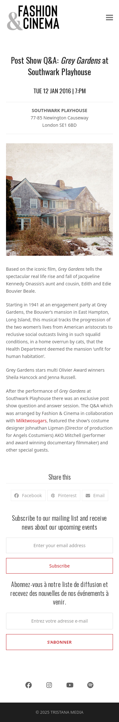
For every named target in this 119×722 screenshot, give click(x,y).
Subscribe (59, 566)
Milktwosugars (31, 421)
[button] (109, 17)
